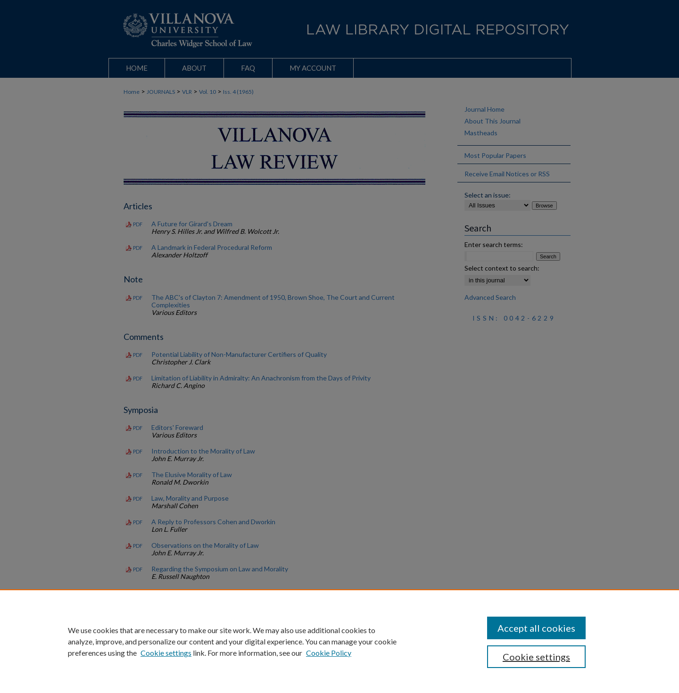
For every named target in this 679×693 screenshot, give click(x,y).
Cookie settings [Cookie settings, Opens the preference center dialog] (536, 656)
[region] (339, 641)
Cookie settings (166, 652)
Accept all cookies (536, 628)
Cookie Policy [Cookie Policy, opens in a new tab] (328, 652)
